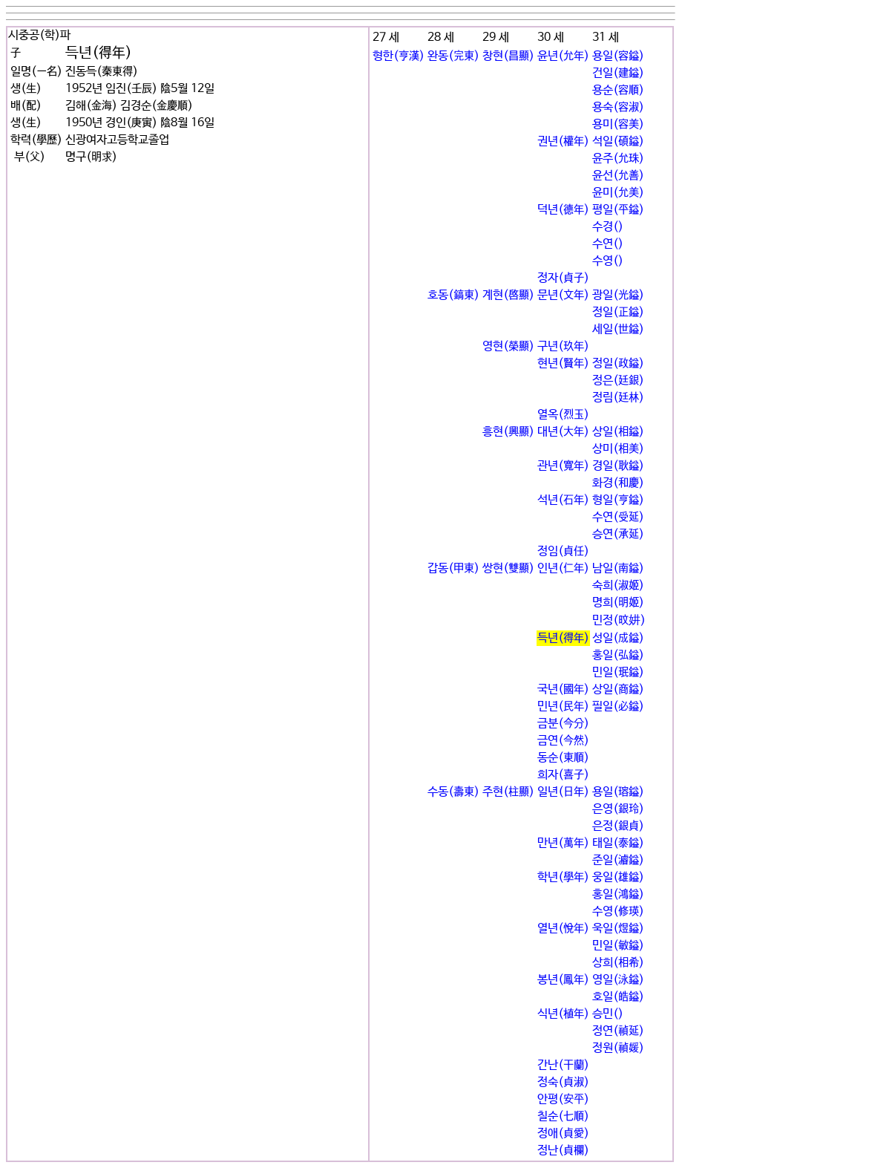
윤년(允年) (563, 56)
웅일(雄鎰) (618, 877)
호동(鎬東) (453, 295)
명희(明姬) (618, 603)
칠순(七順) (563, 1116)
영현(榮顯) (508, 346)
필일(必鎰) (618, 706)
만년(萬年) (563, 843)
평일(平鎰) (618, 210)
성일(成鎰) (618, 638)
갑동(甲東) (453, 568)
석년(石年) (563, 500)
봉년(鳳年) (563, 980)
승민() (607, 1014)
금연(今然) (563, 741)
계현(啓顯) (508, 295)
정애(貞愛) (563, 1133)
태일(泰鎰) (618, 843)
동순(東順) (563, 758)
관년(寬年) (563, 466)
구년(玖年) (563, 346)
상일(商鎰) (618, 689)
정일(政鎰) (618, 363)
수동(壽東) (453, 792)
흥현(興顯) (508, 432)
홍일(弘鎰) (618, 655)
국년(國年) (563, 689)
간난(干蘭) (563, 1065)
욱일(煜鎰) (618, 928)
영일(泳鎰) (618, 980)
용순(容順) (618, 90)
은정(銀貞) (618, 826)
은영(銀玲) (618, 809)
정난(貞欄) (563, 1150)
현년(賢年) (563, 363)
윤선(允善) (618, 176)
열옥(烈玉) (563, 415)
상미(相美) (618, 449)
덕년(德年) (563, 210)
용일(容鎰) (618, 56)
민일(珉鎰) (618, 672)
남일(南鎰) (618, 568)
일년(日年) (563, 792)
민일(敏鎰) (618, 946)
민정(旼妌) (619, 620)
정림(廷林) (618, 398)
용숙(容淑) (618, 107)
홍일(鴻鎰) (618, 894)
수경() (607, 227)
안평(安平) (563, 1099)
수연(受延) (618, 517)
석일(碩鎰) (618, 141)
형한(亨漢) (398, 56)
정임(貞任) (563, 551)
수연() (607, 244)
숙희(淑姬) (618, 585)
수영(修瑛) (618, 911)
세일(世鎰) (618, 329)
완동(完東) (453, 56)
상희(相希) (618, 963)
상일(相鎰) (618, 432)
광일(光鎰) (618, 295)
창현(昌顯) (508, 56)
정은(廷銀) (618, 380)
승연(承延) (618, 534)
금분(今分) (563, 724)
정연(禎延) (618, 1031)
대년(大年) (563, 432)
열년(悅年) (563, 928)
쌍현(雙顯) (508, 568)
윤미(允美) (618, 193)
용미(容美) (618, 124)
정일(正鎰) (618, 312)
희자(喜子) (563, 775)
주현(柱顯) (508, 792)
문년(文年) (563, 295)
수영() (607, 261)
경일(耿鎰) (618, 466)
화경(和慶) (618, 483)
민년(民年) (563, 706)
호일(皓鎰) (618, 997)
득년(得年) (563, 638)
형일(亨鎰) (618, 500)
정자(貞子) (563, 278)
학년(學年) (563, 877)
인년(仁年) (563, 568)
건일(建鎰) (618, 73)
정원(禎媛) (618, 1048)
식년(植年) (563, 1014)
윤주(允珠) (618, 158)
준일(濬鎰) (618, 860)
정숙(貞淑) (563, 1082)
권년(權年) (563, 141)
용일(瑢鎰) (618, 792)
